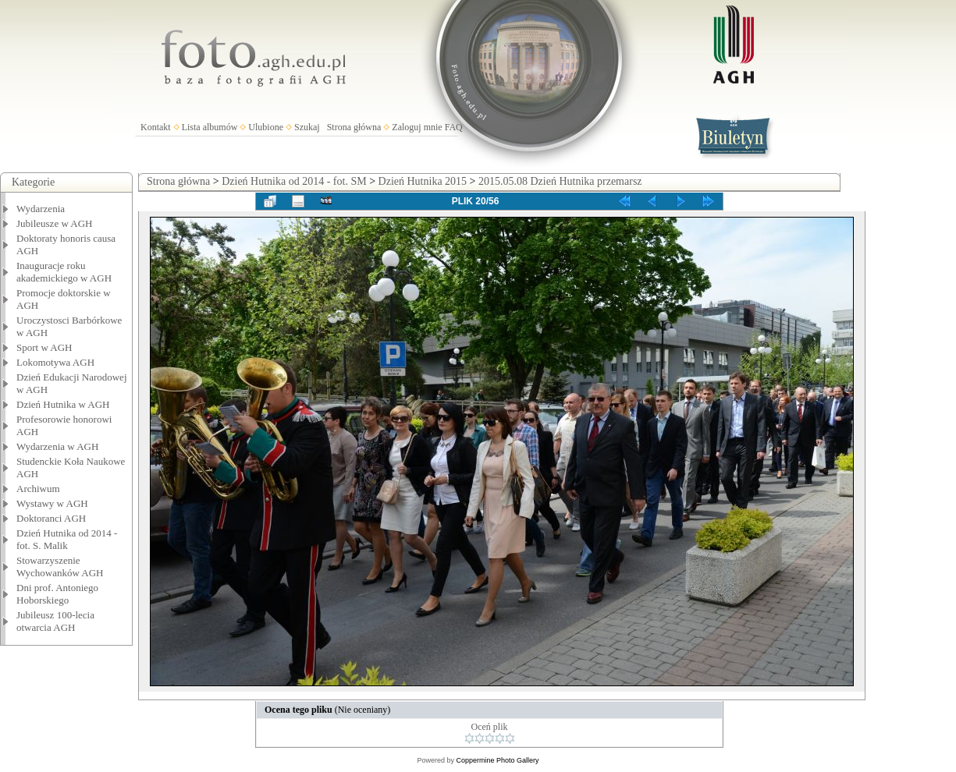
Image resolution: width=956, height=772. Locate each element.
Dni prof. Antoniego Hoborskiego (57, 594)
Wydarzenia (40, 208)
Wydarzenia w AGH (57, 446)
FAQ (454, 127)
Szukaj (307, 127)
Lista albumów (210, 127)
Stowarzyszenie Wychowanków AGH (60, 566)
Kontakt (155, 127)
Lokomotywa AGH (55, 362)
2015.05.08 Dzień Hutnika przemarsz (560, 181)
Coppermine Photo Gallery (497, 760)
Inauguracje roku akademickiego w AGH (64, 272)
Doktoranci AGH (51, 518)
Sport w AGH (44, 347)
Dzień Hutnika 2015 (422, 181)
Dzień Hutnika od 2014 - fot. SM (294, 181)
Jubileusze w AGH (54, 223)
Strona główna (354, 127)
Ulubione (265, 127)
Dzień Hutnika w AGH (63, 404)
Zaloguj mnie (417, 127)
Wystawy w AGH (52, 503)
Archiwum (38, 488)
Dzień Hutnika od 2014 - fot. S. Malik (66, 539)
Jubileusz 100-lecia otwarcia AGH (55, 621)
